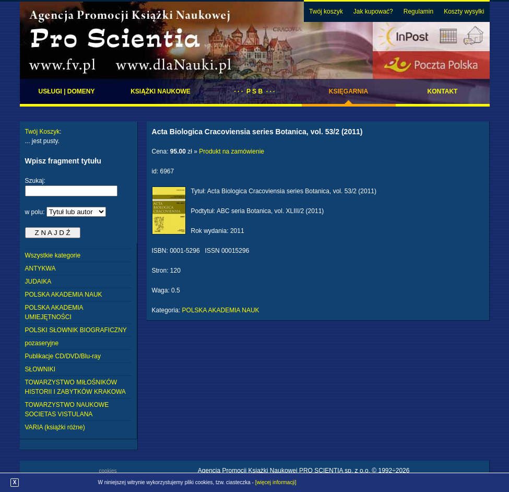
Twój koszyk (326, 11)
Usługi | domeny (66, 91)
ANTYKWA (40, 268)
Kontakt (443, 91)
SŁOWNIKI (40, 369)
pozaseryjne (42, 343)
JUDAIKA (38, 281)
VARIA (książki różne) (55, 427)
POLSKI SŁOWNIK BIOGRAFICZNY (76, 330)
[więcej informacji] (276, 482)
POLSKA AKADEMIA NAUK (63, 294)
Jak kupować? (373, 11)
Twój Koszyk (42, 131)
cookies (108, 471)
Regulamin (418, 11)
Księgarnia (348, 91)
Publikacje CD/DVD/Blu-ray (63, 356)
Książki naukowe (161, 91)
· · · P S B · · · (254, 91)
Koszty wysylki (464, 11)
